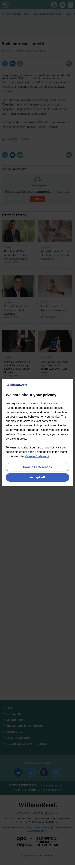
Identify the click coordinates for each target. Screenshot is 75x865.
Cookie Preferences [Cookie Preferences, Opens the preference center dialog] (37, 467)
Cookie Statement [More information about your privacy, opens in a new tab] (37, 456)
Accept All (37, 477)
